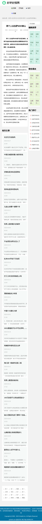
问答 (14, 13)
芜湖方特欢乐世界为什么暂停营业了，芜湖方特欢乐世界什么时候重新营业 (36, 115)
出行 (29, 8)
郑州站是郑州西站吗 (11, 189)
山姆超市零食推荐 (31, 102)
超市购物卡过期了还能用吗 (31, 85)
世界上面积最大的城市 (12, 224)
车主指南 (32, 23)
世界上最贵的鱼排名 (11, 380)
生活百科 (20, 18)
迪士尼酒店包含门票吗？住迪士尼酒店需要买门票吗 (22, 415)
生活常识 (14, 18)
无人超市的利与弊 (36, 133)
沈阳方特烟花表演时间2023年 (32, 35)
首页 (9, 18)
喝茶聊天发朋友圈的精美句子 (14, 467)
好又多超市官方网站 (36, 141)
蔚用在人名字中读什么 (12, 450)
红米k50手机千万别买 (11, 259)
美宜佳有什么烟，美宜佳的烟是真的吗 (31, 94)
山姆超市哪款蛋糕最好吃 (31, 52)
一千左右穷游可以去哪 (37, 94)
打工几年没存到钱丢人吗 (13, 276)
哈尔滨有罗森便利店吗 (31, 61)
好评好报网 (13, 2)
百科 (14, 8)
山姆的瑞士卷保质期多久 (13, 432)
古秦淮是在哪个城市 (36, 126)
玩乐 (21, 8)
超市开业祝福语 (36, 130)
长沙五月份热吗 (9, 137)
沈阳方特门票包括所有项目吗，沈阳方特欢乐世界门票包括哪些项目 (37, 61)
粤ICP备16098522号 (27, 519)
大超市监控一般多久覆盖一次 (37, 52)
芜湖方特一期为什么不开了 (31, 44)
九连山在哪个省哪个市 (12, 207)
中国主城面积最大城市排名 (13, 154)
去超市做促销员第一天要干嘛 (36, 119)
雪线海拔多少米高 (10, 293)
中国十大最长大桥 (10, 311)
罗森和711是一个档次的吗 (36, 144)
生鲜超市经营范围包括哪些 (36, 122)
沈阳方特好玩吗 (37, 35)
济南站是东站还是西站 (12, 172)
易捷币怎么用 (35, 137)
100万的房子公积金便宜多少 (14, 398)
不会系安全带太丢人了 (12, 241)
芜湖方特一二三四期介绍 (37, 44)
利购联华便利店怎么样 (12, 345)
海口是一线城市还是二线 (13, 363)
